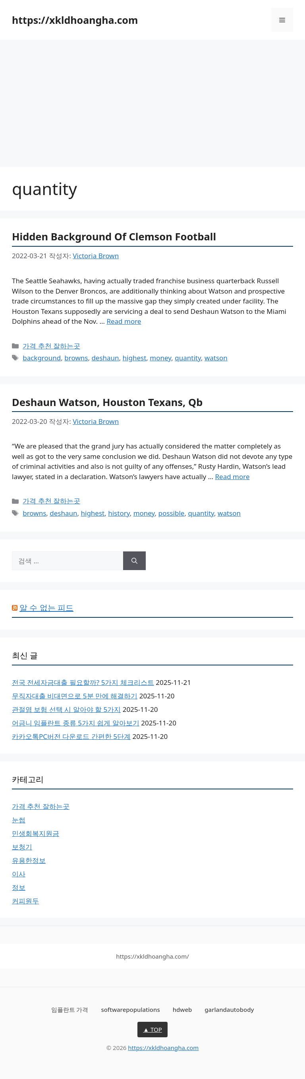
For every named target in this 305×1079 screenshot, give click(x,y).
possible (171, 513)
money (160, 357)
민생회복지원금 (35, 833)
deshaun (105, 357)
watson (216, 357)
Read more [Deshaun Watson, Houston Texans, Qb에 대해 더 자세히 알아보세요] (232, 476)
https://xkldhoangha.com (75, 20)
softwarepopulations (130, 1009)
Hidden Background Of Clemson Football (114, 236)
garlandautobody (229, 1009)
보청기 (22, 846)
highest (135, 357)
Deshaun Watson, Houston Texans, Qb (107, 402)
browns (76, 357)
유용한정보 (29, 860)
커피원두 (25, 900)
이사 (18, 873)
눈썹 (18, 819)
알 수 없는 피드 (46, 607)
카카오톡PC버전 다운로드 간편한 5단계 (71, 736)
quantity (188, 357)
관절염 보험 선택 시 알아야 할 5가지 (66, 709)
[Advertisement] (152, 99)
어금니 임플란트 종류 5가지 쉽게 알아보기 (75, 722)
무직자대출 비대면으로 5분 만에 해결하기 (74, 695)
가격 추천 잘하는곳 (51, 345)
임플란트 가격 (70, 1009)
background (42, 357)
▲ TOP (152, 1029)
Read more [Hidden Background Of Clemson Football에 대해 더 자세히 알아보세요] (123, 321)
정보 (18, 887)
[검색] (134, 560)
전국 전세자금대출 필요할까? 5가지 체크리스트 (83, 682)
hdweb (182, 1009)
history (118, 513)
